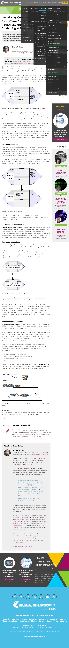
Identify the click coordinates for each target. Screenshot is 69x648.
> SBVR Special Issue (53, 79)
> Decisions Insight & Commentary (56, 66)
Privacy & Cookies (60, 621)
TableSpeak (28, 464)
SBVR (25, 529)
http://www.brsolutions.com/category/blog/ (24, 538)
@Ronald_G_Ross (18, 542)
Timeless (60, 2)
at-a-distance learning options (43, 572)
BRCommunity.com (36, 503)
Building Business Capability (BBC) (40, 454)
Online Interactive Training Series (45, 561)
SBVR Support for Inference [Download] (55, 56)
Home (5, 619)
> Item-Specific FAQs (53, 32)
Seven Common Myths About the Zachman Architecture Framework (60, 201)
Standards (54, 2)
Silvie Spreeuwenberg (28, 34)
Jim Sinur (61, 236)
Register (65, 2)
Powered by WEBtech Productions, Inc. (34, 636)
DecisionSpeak (17, 464)
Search (49, 621)
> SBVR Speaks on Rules (53, 86)
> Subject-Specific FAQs (53, 29)
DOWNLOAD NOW (60, 139)
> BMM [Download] (53, 47)
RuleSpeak (39, 462)
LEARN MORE (9, 579)
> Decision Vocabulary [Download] (55, 61)
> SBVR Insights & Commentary (55, 82)
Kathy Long (25, 30)
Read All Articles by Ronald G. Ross (33, 53)
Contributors (13, 621)
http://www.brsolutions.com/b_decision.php (30, 63)
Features (36, 2)
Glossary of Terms (40, 58)
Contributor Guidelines (28, 621)
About (4, 621)
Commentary (29, 2)
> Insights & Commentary (54, 35)
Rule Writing (48, 2)
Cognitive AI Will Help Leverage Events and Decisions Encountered (61, 232)
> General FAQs (52, 25)
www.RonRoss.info (33, 540)
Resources (41, 2)
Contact (42, 621)
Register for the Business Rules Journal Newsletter (34, 615)
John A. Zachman (27, 40)
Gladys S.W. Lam (61, 206)
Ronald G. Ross (20, 10)
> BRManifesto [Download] (55, 38)
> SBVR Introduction (53, 76)
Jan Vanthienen (26, 37)
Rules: (28, 480)
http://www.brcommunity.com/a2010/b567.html (28, 436)
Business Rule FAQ (40, 62)
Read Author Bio (16, 53)
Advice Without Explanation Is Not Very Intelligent (60, 172)
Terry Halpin (26, 27)
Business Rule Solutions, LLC (32, 49)
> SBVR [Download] (53, 89)
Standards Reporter (53, 92)
